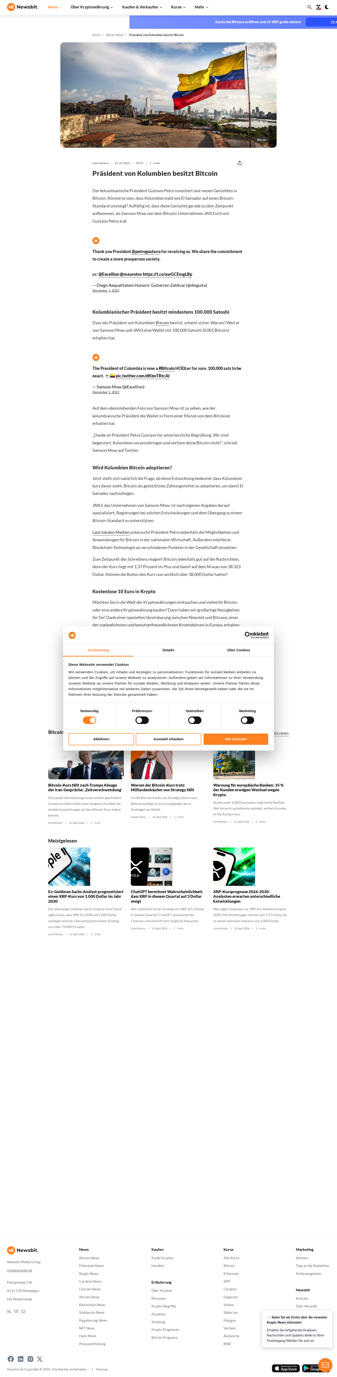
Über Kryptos (161, 1291)
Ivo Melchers (55, 827)
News (53, 6)
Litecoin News (90, 1289)
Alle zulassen (236, 739)
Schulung (158, 1322)
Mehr (200, 6)
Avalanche (231, 1336)
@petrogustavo (146, 251)
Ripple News (88, 1274)
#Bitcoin (167, 368)
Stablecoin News (92, 1312)
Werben (302, 1258)
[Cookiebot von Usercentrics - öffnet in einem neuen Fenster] (248, 635)
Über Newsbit (306, 1306)
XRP (226, 1281)
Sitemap (102, 1369)
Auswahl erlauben (168, 739)
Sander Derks (138, 821)
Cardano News (90, 1281)
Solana (228, 1305)
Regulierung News (93, 1320)
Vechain (229, 1328)
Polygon (229, 1320)
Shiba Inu (230, 1312)
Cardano (230, 1289)
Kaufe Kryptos (162, 1258)
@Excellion (109, 274)
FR (16, 1311)
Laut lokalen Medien (110, 532)
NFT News (87, 1328)
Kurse (176, 6)
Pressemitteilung (92, 1344)
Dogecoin (230, 1297)
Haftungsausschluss (311, 1322)
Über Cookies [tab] (238, 650)
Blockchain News (92, 1305)
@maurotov (131, 274)
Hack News (87, 1336)
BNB (227, 1344)
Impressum (304, 1345)
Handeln (157, 1266)
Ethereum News (91, 1266)
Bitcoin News (115, 35)
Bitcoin (162, 322)
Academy (158, 1314)
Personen (158, 1298)
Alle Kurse (231, 1258)
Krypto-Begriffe (163, 1306)
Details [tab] (168, 650)
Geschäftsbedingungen (313, 1330)
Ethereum (231, 1274)
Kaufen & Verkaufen (140, 6)
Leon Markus (100, 163)
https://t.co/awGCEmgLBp (167, 274)
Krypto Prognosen (165, 1330)
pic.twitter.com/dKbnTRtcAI (143, 375)
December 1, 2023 (105, 290)
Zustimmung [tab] (98, 650)
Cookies (302, 1338)
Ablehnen (101, 739)
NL (9, 1311)
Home (96, 35)
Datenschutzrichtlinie (312, 1314)
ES (23, 1311)
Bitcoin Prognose (164, 1338)
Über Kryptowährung (90, 6)
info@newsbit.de (19, 1270)
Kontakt (302, 1298)
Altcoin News (89, 1297)
